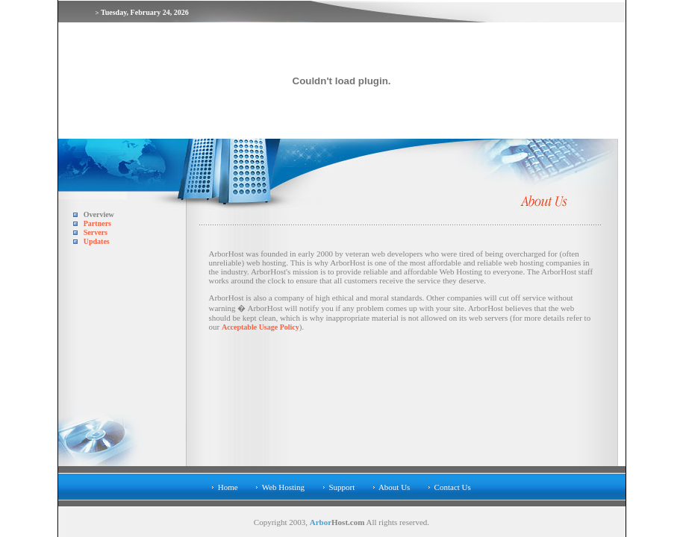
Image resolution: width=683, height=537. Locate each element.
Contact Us (452, 487)
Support (341, 487)
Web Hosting (283, 487)
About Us (394, 487)
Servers (95, 232)
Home (228, 487)
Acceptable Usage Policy (260, 327)
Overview (99, 214)
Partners (97, 223)
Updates (97, 241)
